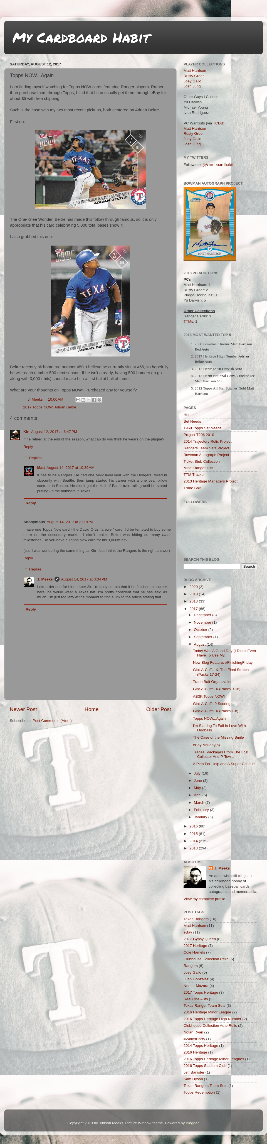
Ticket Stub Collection (202, 461)
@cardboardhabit (218, 164)
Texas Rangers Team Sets (205, 1086)
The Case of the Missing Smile (218, 737)
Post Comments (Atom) (52, 721)
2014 (194, 841)
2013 (194, 848)
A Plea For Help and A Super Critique (224, 764)
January (201, 817)
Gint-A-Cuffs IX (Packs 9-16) (217, 689)
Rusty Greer (194, 76)
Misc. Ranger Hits (198, 468)
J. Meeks (45, 579)
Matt (41, 468)
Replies (35, 458)
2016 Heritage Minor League (207, 1012)
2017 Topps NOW (38, 407)
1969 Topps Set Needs (202, 428)
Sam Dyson (193, 1079)
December (203, 615)
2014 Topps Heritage (201, 1045)
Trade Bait (192, 488)
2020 (194, 587)
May (198, 788)
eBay (188, 932)
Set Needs (192, 421)
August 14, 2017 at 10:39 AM (70, 468)
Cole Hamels (194, 952)
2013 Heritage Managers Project (211, 481)
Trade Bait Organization (213, 682)
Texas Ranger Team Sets (205, 1005)
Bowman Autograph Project (206, 455)
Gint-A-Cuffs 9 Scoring (212, 704)
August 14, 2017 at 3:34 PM (84, 579)
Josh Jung (192, 86)
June (198, 780)
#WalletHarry (194, 1039)
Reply (28, 447)
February (202, 810)
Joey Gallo (192, 81)
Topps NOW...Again (209, 718)
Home (91, 709)
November (203, 622)
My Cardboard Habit (81, 37)
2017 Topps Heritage (201, 992)
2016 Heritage (195, 1052)
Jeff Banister (194, 1072)
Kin (26, 432)
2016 (194, 826)
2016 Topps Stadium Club (205, 1066)
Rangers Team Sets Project (206, 448)
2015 (194, 834)
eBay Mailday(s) (206, 745)
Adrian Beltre (65, 407)
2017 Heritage (195, 946)
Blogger (192, 1123)
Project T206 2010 (199, 435)
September (203, 637)
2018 (194, 601)
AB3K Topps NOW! (209, 696)
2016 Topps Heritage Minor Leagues (214, 1059)
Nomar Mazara (196, 986)
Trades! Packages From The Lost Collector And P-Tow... (221, 754)
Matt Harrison (195, 70)
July (198, 773)
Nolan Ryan (193, 1032)
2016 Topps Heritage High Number (212, 1019)
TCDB (218, 123)
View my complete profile (204, 899)
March (199, 802)
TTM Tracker (194, 474)
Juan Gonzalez (196, 979)
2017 (194, 609)
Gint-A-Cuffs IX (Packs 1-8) (215, 711)
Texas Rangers (196, 919)
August (200, 644)
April (198, 795)
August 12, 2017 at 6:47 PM (54, 432)
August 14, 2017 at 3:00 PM (70, 522)
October (201, 630)
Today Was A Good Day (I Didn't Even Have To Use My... (224, 653)
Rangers (191, 966)
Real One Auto (196, 999)
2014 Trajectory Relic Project (208, 441)
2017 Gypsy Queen (200, 939)
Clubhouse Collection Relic (206, 959)
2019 (194, 594)
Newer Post (23, 709)
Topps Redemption (199, 1092)
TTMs (188, 321)
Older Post (158, 709)
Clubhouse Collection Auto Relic (210, 1025)
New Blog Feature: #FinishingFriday (223, 662)
